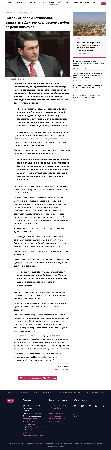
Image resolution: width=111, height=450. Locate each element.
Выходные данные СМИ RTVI (18, 393)
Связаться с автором (61, 369)
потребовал (36, 315)
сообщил (62, 99)
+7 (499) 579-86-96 (34, 413)
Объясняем (31, 2)
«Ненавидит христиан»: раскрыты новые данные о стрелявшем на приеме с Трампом (88, 75)
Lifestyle (78, 2)
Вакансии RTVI (97, 393)
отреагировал (29, 251)
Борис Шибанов (61, 366)
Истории (20, 2)
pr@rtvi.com (41, 427)
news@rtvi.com (29, 424)
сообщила (45, 357)
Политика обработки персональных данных (73, 393)
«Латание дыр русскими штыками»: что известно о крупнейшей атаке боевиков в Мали (89, 46)
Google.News (56, 408)
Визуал (68, 2)
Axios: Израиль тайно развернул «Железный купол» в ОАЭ (87, 96)
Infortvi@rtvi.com (30, 419)
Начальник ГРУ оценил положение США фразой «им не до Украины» (87, 86)
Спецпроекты (91, 2)
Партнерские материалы (33, 435)
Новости (9, 2)
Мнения (42, 2)
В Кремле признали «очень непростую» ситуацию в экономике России (88, 63)
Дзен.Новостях (59, 405)
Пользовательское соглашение (42, 393)
